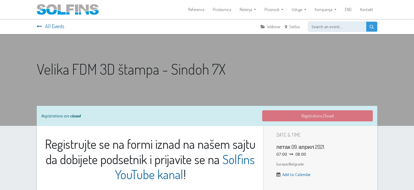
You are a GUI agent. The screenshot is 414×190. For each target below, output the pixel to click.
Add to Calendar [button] (296, 174)
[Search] (371, 27)
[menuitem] (196, 9)
